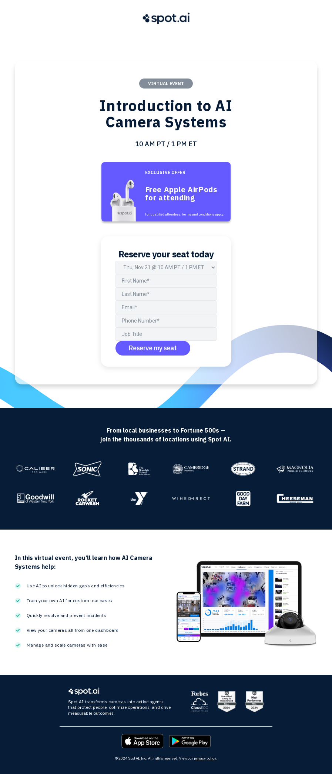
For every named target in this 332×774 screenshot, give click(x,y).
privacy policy (205, 758)
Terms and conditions (198, 214)
